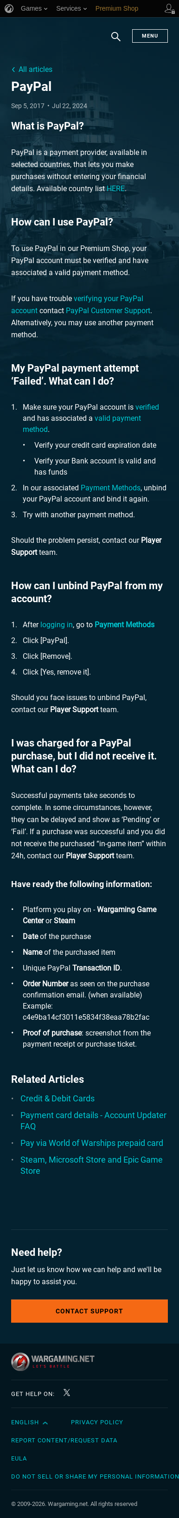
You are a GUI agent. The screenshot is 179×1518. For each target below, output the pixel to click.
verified (147, 407)
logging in (56, 624)
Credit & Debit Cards (57, 1098)
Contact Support (89, 1311)
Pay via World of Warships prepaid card (91, 1143)
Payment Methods (111, 487)
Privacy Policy (97, 1422)
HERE (116, 188)
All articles (35, 69)
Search (116, 41)
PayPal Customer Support (108, 310)
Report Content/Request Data (64, 1440)
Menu (150, 36)
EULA (19, 1458)
